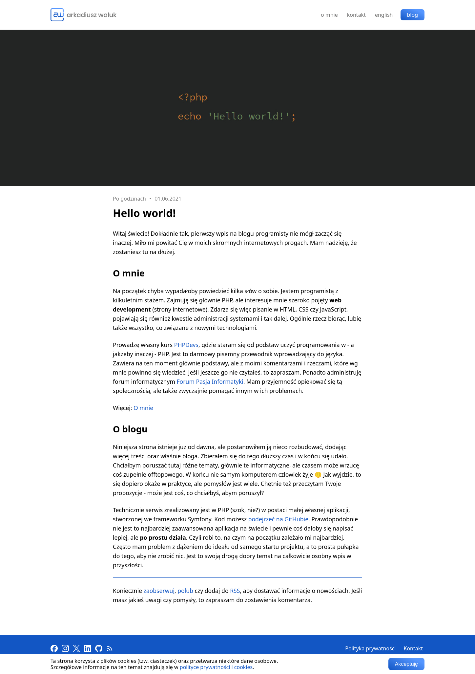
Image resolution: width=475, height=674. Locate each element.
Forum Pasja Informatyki (209, 381)
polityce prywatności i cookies (216, 667)
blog (412, 14)
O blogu (130, 429)
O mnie (129, 273)
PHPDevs (186, 345)
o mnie (329, 14)
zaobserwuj (159, 591)
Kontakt (413, 648)
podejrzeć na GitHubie (278, 519)
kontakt (356, 14)
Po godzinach (129, 198)
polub (185, 591)
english (384, 14)
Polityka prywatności (370, 648)
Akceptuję (406, 664)
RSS (235, 591)
